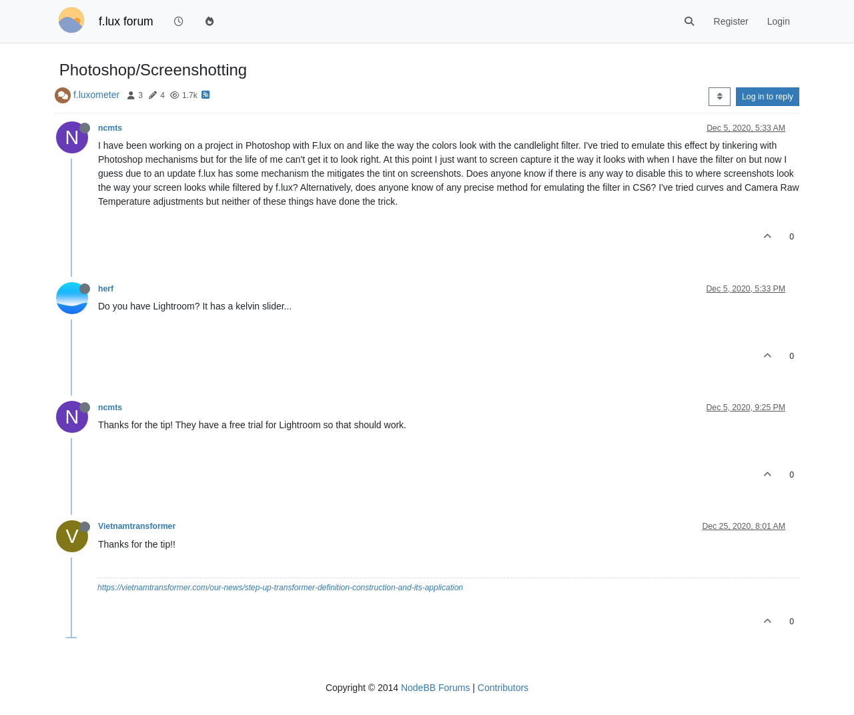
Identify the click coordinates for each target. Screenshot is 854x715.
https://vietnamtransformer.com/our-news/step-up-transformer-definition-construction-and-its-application (280, 587)
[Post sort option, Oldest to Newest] (720, 96)
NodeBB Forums (435, 687)
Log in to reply (767, 96)
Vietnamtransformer (136, 526)
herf (105, 288)
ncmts (110, 128)
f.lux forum (126, 21)
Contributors (503, 687)
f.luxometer (96, 94)
